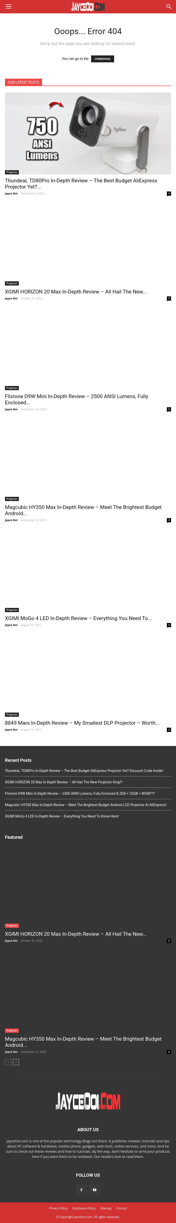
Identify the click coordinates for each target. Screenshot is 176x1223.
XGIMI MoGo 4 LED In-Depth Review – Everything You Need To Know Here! (62, 816)
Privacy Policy (58, 1208)
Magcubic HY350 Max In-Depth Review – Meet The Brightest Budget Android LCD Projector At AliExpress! (85, 805)
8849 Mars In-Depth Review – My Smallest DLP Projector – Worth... (82, 723)
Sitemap (106, 1208)
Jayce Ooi (11, 193)
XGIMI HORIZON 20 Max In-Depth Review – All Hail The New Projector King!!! (63, 782)
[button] (169, 6)
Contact (121, 1208)
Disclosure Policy (84, 1208)
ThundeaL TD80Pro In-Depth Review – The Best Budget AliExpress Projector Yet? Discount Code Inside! (84, 771)
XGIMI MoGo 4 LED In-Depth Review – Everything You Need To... (78, 618)
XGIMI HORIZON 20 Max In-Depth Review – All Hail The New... (76, 292)
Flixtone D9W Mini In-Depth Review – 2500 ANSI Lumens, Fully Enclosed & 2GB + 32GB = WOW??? (80, 793)
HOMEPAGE (102, 58)
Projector (11, 172)
